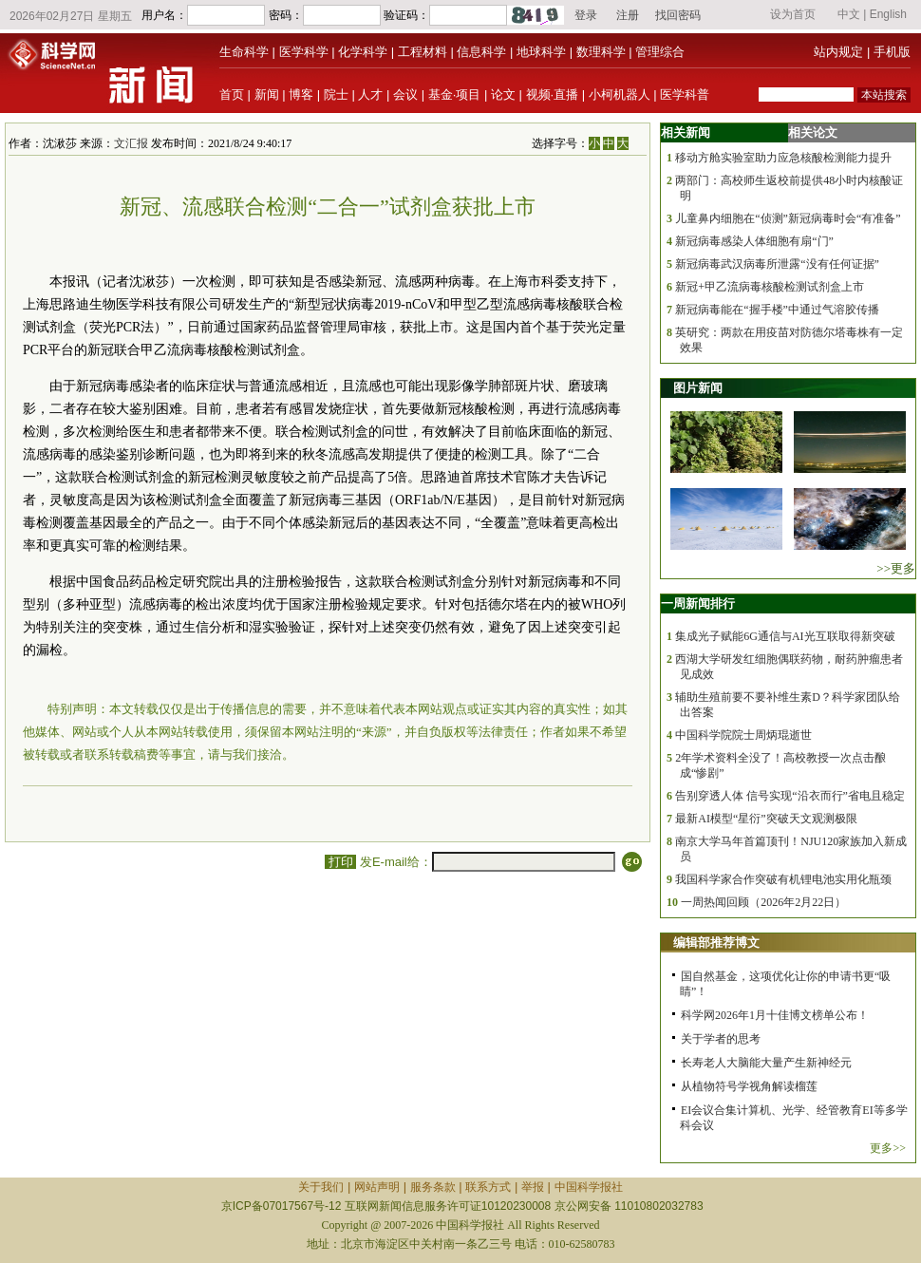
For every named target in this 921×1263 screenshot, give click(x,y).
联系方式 (488, 1187)
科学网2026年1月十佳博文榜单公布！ (775, 1015)
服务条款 (433, 1187)
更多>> (888, 1148)
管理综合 (660, 52)
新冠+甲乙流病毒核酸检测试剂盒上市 (769, 286)
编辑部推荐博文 (716, 942)
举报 (532, 1187)
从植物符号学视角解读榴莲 (749, 1086)
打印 (340, 862)
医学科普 (684, 94)
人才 (370, 94)
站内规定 (838, 52)
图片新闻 (698, 388)
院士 (336, 94)
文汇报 (131, 143)
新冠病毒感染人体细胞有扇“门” (754, 241)
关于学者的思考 (721, 1039)
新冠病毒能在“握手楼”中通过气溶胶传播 (777, 309)
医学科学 (304, 52)
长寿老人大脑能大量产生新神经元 (766, 1062)
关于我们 (321, 1187)
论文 (503, 94)
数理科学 (601, 52)
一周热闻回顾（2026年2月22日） (763, 902)
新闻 (266, 94)
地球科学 (541, 52)
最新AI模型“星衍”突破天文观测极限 (765, 818)
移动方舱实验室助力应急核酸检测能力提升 (783, 157)
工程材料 (422, 52)
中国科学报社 (588, 1187)
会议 (405, 94)
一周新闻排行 (698, 603)
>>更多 (895, 568)
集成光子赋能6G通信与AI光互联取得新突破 (784, 636)
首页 (231, 94)
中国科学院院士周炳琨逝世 (743, 735)
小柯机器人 (619, 94)
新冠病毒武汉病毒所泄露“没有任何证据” (777, 264)
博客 (301, 94)
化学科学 (362, 52)
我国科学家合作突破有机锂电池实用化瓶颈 (783, 879)
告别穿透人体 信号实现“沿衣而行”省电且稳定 (790, 795)
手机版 (892, 52)
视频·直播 (552, 94)
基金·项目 (454, 94)
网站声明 (377, 1187)
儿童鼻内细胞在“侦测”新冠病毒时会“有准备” (787, 218)
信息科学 (481, 52)
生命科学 (244, 52)
